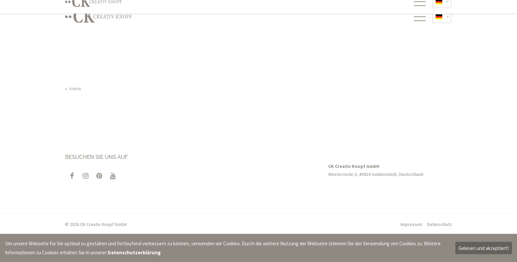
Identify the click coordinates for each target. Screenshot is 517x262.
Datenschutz (439, 224)
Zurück (75, 89)
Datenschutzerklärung (134, 252)
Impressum (411, 224)
